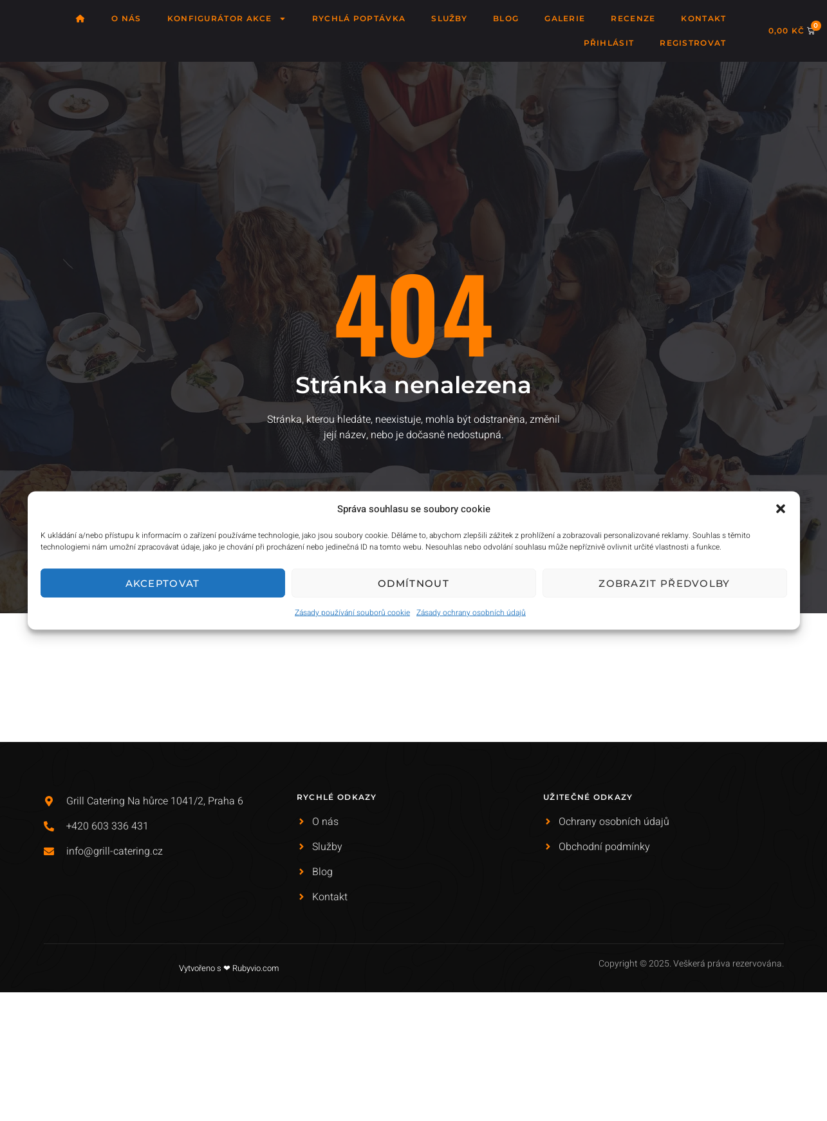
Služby (449, 18)
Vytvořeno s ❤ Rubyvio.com (229, 968)
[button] (780, 509)
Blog (506, 18)
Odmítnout (413, 583)
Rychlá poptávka (359, 18)
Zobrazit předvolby (664, 583)
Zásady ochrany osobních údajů (471, 612)
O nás (126, 18)
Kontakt (703, 18)
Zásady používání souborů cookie (352, 612)
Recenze (633, 18)
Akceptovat (162, 583)
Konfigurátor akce (226, 18)
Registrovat (693, 43)
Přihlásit (609, 43)
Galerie (564, 18)
